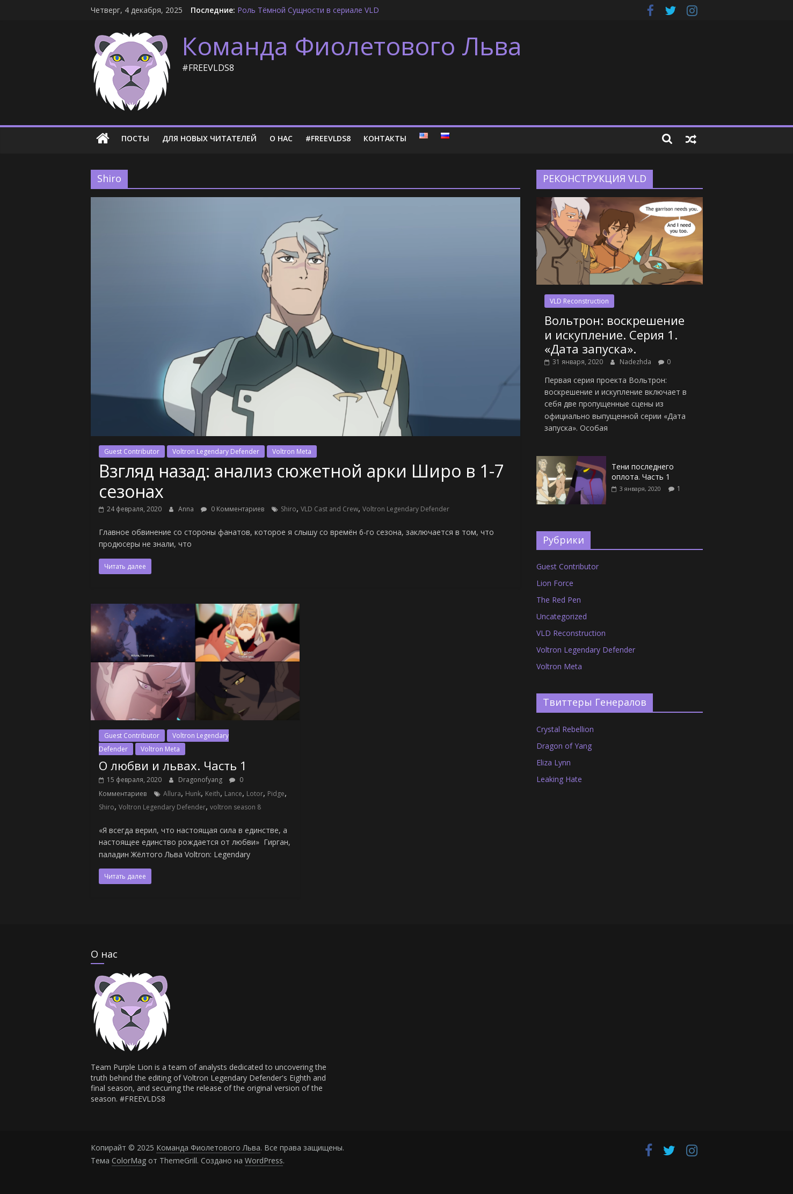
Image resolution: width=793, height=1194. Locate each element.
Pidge (276, 793)
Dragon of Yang (564, 746)
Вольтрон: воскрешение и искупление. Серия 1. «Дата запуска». (614, 334)
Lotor (254, 793)
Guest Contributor (131, 451)
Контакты (384, 138)
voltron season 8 (235, 807)
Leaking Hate (559, 779)
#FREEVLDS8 (328, 138)
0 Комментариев (232, 508)
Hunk (193, 793)
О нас (281, 138)
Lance (233, 793)
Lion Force (554, 583)
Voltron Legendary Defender (215, 451)
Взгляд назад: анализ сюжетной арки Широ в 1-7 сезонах (301, 481)
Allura (172, 793)
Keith (212, 793)
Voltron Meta (291, 451)
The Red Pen (558, 600)
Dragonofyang (201, 779)
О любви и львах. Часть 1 (173, 765)
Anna (186, 508)
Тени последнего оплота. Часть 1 (643, 471)
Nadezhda (636, 361)
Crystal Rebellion (565, 729)
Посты (135, 138)
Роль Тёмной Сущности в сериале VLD (308, 10)
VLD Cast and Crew (329, 508)
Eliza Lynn (553, 762)
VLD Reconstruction (579, 301)
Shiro (288, 508)
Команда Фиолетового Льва (352, 45)
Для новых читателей (209, 138)
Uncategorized (561, 616)
